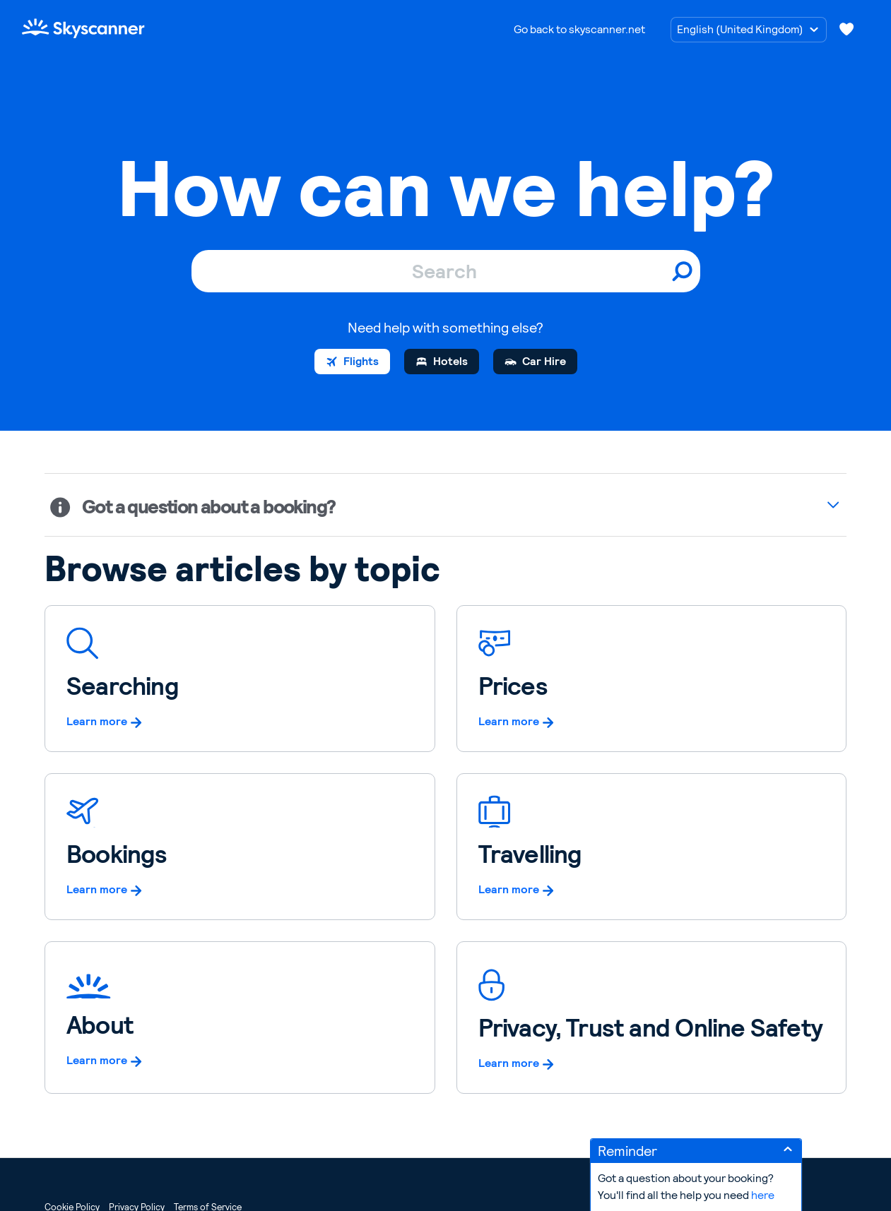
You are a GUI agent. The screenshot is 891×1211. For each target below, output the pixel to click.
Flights (361, 361)
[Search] (445, 271)
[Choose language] (749, 29)
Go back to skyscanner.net (579, 29)
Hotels (450, 361)
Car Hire (544, 361)
